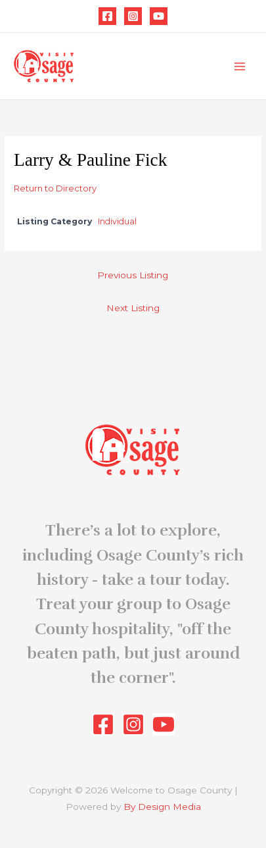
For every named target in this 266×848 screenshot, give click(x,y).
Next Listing (133, 308)
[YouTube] (158, 16)
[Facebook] (107, 16)
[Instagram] (133, 16)
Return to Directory (55, 188)
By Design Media (162, 806)
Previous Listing (132, 275)
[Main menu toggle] (240, 66)
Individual (117, 221)
